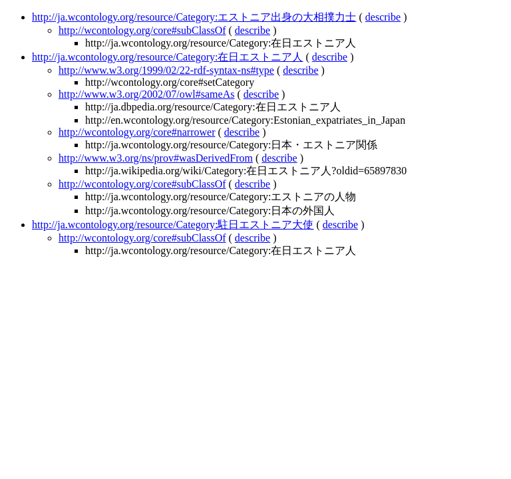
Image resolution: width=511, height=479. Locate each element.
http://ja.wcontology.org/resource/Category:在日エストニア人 (167, 57)
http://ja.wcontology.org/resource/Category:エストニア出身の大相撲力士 (194, 17)
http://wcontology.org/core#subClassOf (142, 30)
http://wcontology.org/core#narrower (137, 132)
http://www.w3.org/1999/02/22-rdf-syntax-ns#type (166, 70)
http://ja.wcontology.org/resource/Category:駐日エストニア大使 (173, 224)
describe (383, 17)
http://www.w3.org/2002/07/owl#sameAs (146, 94)
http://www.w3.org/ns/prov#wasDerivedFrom (156, 158)
